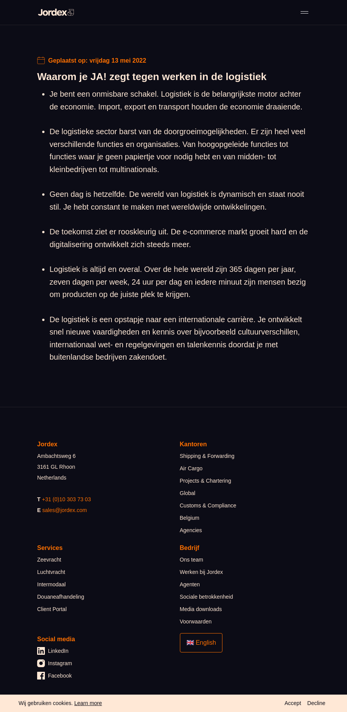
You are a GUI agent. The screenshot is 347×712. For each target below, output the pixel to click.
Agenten (190, 584)
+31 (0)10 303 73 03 (66, 499)
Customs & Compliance (208, 505)
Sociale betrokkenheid (206, 597)
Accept (292, 703)
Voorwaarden (196, 621)
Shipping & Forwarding (207, 456)
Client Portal (52, 609)
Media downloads (201, 609)
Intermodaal (51, 584)
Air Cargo (191, 468)
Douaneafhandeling (60, 597)
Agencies (191, 530)
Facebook (54, 676)
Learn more (88, 703)
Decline (316, 703)
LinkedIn (52, 651)
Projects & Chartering (205, 481)
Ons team (191, 560)
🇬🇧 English (201, 642)
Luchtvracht (51, 572)
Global (187, 493)
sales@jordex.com (64, 510)
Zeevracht (49, 560)
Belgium (190, 518)
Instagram (54, 663)
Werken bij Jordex (201, 572)
